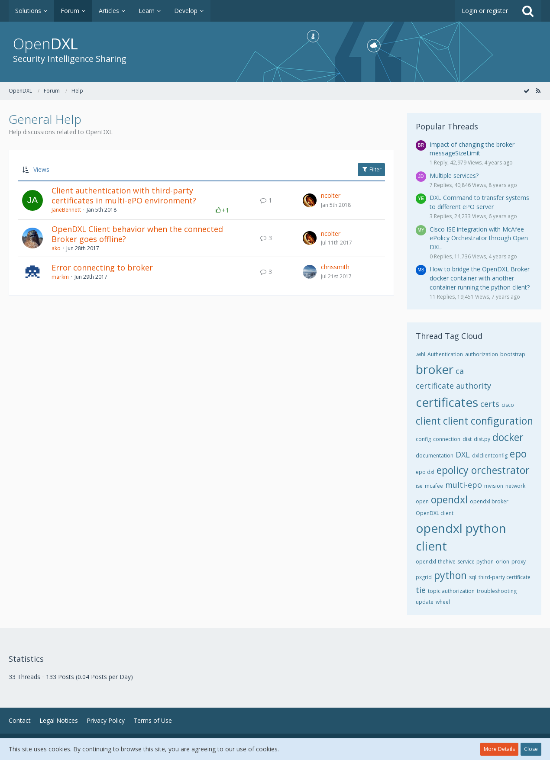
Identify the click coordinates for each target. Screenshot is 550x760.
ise (419, 485)
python (450, 575)
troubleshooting (497, 591)
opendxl (449, 499)
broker (434, 369)
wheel (443, 601)
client (428, 421)
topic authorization (451, 591)
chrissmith (335, 267)
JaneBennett (66, 209)
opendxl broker (489, 501)
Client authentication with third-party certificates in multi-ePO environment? (124, 195)
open (422, 501)
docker (508, 437)
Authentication (445, 354)
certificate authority (453, 385)
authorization (481, 354)
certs (489, 404)
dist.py (482, 439)
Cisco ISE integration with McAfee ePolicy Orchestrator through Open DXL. (479, 238)
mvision (493, 485)
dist (467, 439)
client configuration (488, 421)
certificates (447, 402)
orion (502, 561)
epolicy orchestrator (483, 470)
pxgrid (424, 577)
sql (472, 577)
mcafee (434, 485)
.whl (420, 354)
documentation (434, 455)
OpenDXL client (434, 513)
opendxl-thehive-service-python (455, 561)
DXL (463, 454)
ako (56, 248)
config (423, 439)
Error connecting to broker (102, 267)
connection (446, 439)
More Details (499, 749)
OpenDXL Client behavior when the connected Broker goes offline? (137, 234)
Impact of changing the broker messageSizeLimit (472, 149)
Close (531, 749)
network (515, 485)
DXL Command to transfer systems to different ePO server (479, 202)
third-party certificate (505, 577)
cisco (507, 405)
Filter (371, 169)
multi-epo (463, 485)
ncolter (330, 195)
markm (60, 276)
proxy (518, 561)
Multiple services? (454, 175)
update (425, 601)
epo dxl (425, 472)
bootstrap (512, 354)
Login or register (485, 10)
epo (518, 454)
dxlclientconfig (490, 455)
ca (460, 371)
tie (421, 590)
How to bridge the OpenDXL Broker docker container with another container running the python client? (480, 278)
